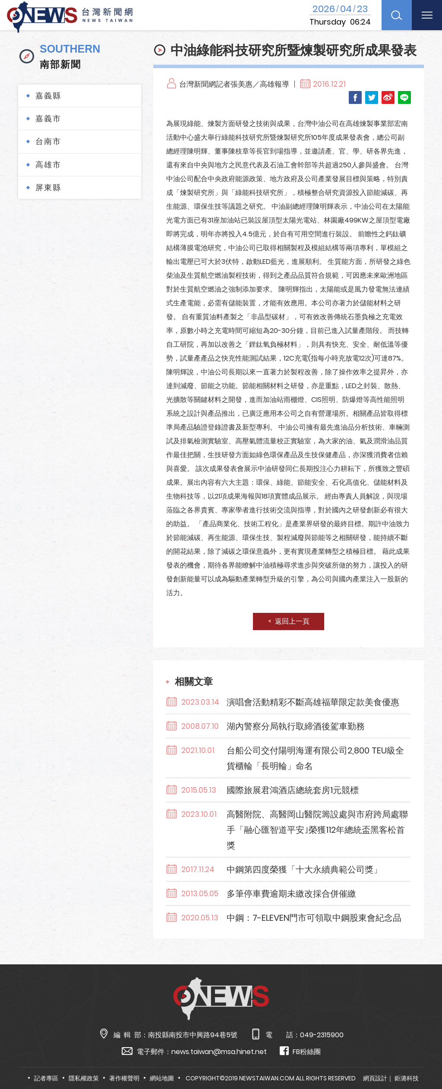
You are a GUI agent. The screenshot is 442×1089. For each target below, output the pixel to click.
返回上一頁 (292, 621)
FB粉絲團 (300, 1051)
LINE (404, 97)
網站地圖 (162, 1078)
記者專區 (46, 1078)
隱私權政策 (84, 1078)
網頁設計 (375, 1078)
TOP (423, 1057)
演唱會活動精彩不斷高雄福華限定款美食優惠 (313, 702)
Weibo (388, 97)
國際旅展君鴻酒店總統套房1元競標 (293, 790)
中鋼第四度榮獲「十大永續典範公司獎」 (304, 869)
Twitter (371, 97)
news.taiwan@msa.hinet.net (219, 1052)
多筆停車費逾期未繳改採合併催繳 (291, 894)
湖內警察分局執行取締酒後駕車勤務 (296, 726)
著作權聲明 (124, 1078)
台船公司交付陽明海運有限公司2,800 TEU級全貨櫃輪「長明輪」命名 (315, 758)
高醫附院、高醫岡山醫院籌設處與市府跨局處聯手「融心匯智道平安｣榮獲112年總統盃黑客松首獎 (317, 829)
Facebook (355, 97)
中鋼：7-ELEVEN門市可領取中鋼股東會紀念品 (314, 918)
